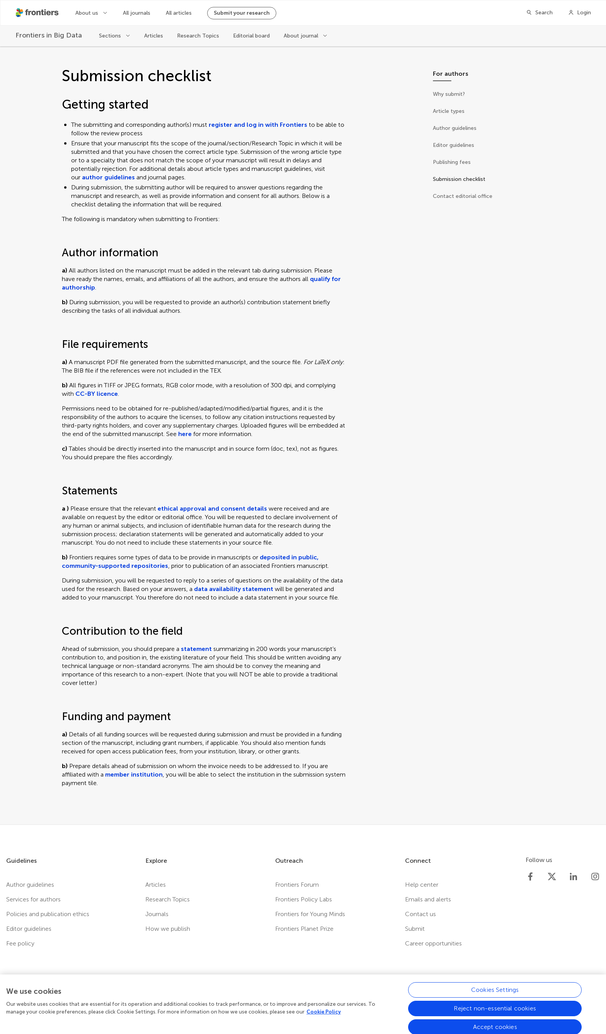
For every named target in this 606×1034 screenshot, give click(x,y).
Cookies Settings (495, 994)
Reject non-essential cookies (495, 1013)
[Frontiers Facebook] (530, 876)
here (185, 434)
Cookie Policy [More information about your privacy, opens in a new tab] (323, 1017)
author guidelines (108, 177)
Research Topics (198, 35)
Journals (157, 914)
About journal (302, 35)
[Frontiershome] (38, 12)
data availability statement (233, 589)
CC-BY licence (96, 393)
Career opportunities (433, 943)
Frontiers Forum (297, 884)
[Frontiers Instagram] (595, 876)
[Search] (539, 13)
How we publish (167, 928)
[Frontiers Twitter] (552, 876)
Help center (421, 884)
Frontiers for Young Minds (310, 914)
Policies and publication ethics (47, 914)
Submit (415, 928)
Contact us (420, 914)
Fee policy (20, 943)
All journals (136, 13)
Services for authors (33, 899)
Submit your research (242, 13)
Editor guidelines (28, 928)
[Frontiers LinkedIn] (573, 876)
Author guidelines (30, 884)
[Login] (579, 13)
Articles (153, 35)
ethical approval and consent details (212, 508)
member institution (134, 774)
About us (87, 13)
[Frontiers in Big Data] (49, 35)
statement (196, 648)
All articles (179, 13)
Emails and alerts (428, 899)
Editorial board (251, 35)
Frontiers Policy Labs (303, 899)
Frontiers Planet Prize (304, 928)
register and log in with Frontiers (258, 124)
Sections (111, 35)
